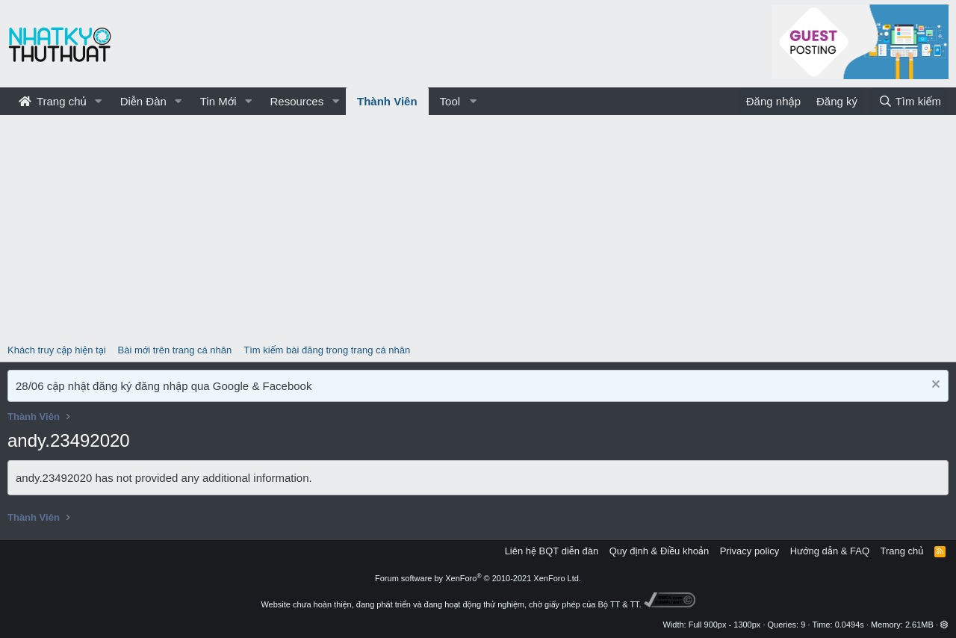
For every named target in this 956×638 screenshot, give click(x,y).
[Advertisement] (478, 227)
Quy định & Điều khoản (659, 551)
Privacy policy (749, 551)
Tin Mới (218, 101)
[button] (98, 101)
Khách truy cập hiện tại (56, 350)
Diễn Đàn (143, 101)
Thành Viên (387, 101)
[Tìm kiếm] (910, 101)
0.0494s (849, 624)
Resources (296, 101)
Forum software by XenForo (478, 578)
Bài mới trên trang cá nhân (175, 350)
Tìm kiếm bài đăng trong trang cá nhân (326, 350)
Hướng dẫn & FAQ (829, 551)
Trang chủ (53, 101)
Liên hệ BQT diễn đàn (552, 551)
